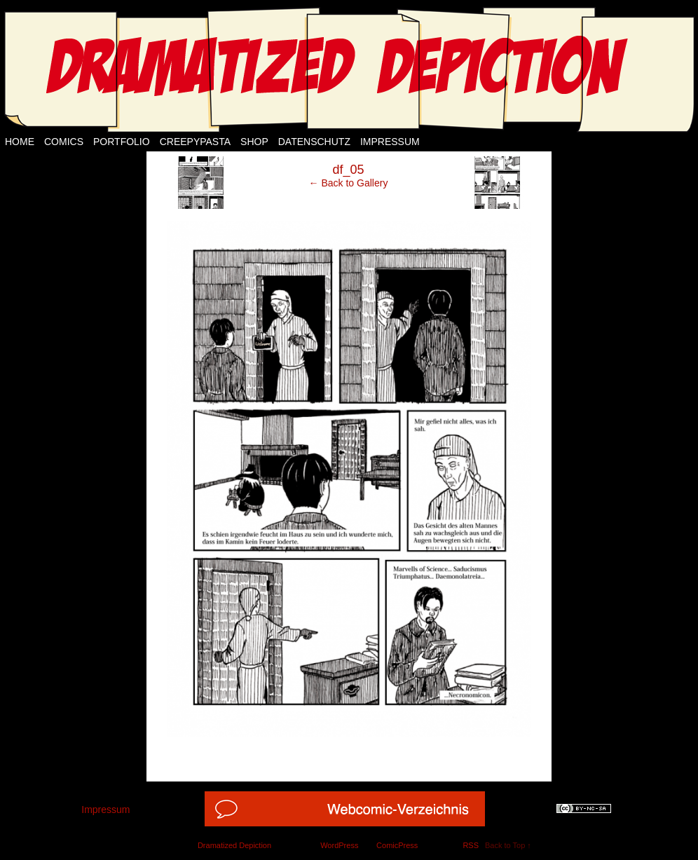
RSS (471, 845)
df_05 (348, 170)
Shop (254, 141)
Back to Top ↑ (508, 845)
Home (19, 141)
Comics (63, 141)
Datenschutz (314, 141)
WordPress (339, 845)
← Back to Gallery (348, 183)
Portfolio (121, 141)
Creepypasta (195, 141)
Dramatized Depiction (234, 845)
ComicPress (397, 845)
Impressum (390, 141)
